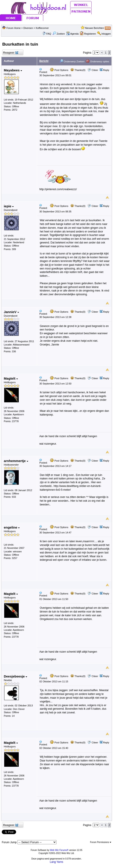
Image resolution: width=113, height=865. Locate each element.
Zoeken (59, 33)
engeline (12, 527)
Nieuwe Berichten (94, 28)
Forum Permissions (100, 842)
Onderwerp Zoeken (72, 61)
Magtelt (11, 378)
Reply (106, 70)
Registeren (90, 33)
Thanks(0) (77, 70)
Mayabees (13, 70)
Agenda (72, 33)
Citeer (95, 70)
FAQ (48, 33)
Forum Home (13, 28)
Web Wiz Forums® (59, 850)
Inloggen (106, 33)
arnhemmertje (16, 461)
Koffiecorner (42, 28)
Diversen (28, 28)
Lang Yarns (56, 861)
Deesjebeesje (15, 676)
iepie (9, 206)
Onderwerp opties (97, 61)
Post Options (59, 70)
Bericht (43, 61)
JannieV (11, 312)
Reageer (10, 53)
